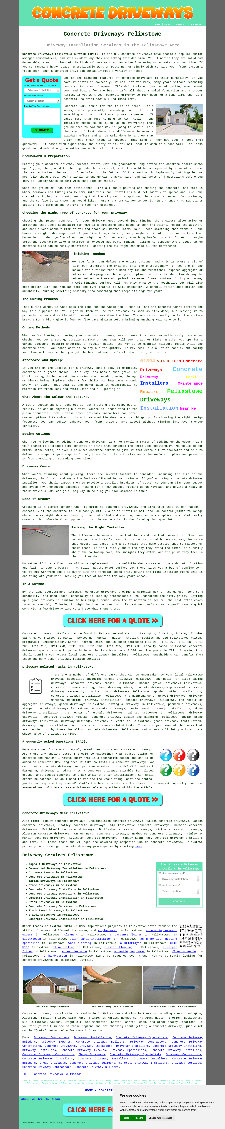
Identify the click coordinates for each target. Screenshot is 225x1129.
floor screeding (185, 951)
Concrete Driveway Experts (83, 1050)
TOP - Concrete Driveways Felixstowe (51, 1074)
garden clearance (73, 951)
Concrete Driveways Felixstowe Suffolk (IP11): (61, 54)
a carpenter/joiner (126, 934)
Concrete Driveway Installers (177, 1046)
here (138, 846)
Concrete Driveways (60, 1046)
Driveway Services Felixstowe (57, 855)
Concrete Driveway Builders (100, 1041)
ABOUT (167, 24)
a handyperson (55, 955)
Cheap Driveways (91, 1054)
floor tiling (63, 947)
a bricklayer (130, 943)
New (47, 1099)
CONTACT (179, 24)
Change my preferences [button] (160, 1118)
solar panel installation (90, 938)
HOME (157, 24)
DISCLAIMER (194, 24)
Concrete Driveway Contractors (48, 1054)
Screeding (37, 1099)
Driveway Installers (96, 1046)
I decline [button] (139, 1118)
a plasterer (107, 930)
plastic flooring (118, 947)
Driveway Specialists (128, 1050)
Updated (56, 1099)
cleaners (71, 934)
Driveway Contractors (51, 1037)
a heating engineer (129, 951)
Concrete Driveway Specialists (142, 1037)
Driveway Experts (56, 1041)
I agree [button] (125, 1118)
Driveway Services (186, 1062)
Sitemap (25, 1099)
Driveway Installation (92, 1037)
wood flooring (79, 943)
